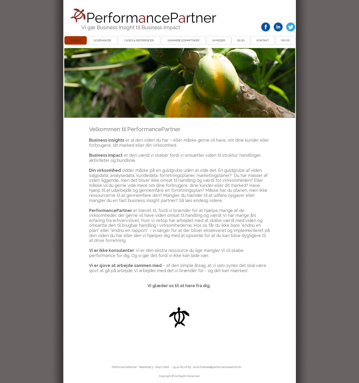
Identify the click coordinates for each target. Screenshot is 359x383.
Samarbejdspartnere (183, 40)
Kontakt (262, 40)
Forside (75, 40)
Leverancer (102, 40)
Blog (241, 40)
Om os (285, 40)
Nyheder (218, 40)
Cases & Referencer (139, 40)
